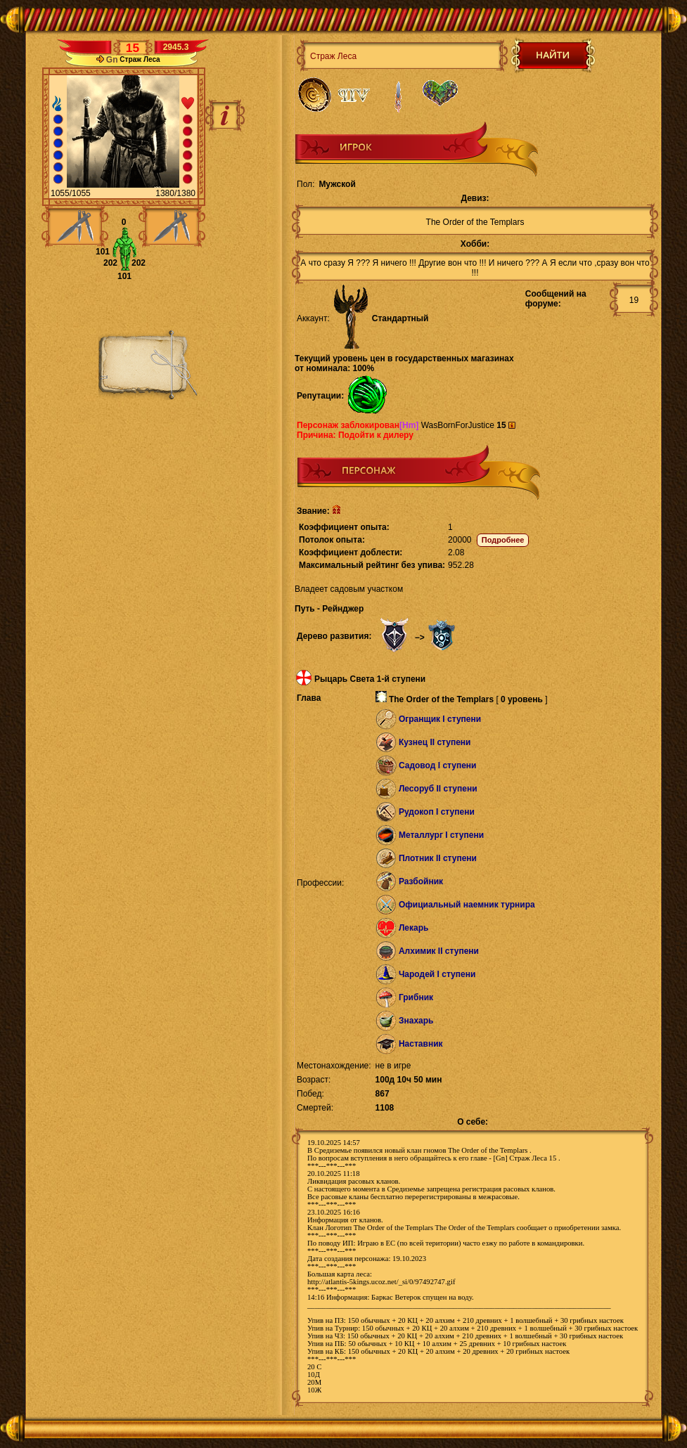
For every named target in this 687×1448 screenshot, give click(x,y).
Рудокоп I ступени (437, 812)
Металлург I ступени (441, 835)
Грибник (416, 997)
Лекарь (413, 928)
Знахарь (416, 1021)
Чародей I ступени (437, 974)
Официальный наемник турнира (467, 905)
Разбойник (421, 881)
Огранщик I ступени (440, 719)
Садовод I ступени (438, 765)
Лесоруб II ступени (438, 789)
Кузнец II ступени (435, 742)
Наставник (421, 1044)
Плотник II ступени (438, 858)
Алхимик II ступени (439, 951)
